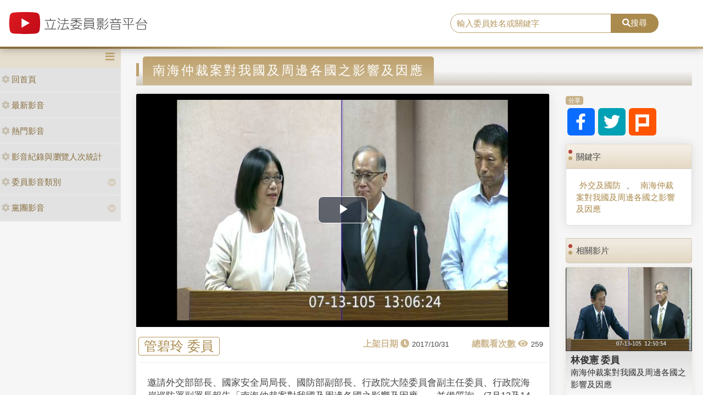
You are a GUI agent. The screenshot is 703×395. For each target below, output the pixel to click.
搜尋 (634, 22)
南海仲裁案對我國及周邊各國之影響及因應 (625, 196)
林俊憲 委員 (595, 360)
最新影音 (23, 105)
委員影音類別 (31, 182)
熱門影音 (23, 131)
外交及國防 (600, 185)
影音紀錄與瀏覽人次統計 (52, 156)
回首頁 (19, 79)
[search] (530, 23)
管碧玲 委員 (179, 346)
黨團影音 (23, 207)
